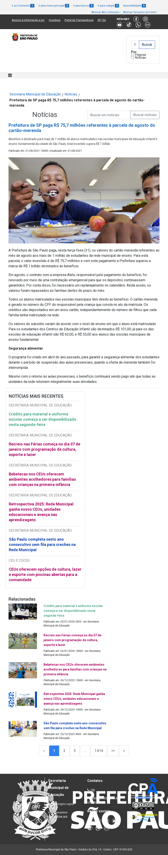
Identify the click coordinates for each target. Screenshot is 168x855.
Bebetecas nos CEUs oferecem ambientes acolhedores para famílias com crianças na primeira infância (42, 479)
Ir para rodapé (108, 5)
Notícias (140, 57)
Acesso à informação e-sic (28, 20)
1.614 (98, 751)
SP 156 (102, 20)
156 (92, 790)
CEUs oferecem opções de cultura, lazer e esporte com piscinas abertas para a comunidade (45, 574)
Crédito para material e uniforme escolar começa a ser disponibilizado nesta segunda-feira (42, 419)
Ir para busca (83, 5)
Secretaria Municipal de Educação (35, 94)
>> (113, 751)
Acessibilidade (134, 5)
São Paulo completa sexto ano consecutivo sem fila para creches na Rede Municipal (42, 544)
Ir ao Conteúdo (23, 5)
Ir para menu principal (53, 5)
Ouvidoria (54, 20)
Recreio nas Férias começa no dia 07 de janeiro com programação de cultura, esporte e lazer (44, 449)
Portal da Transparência (79, 20)
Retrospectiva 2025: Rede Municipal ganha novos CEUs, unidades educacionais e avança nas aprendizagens (41, 512)
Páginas (140, 54)
